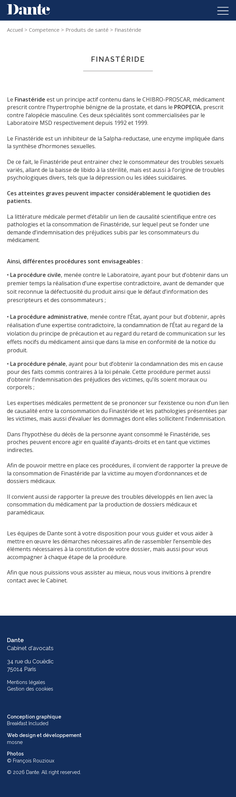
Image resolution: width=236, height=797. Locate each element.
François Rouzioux (33, 761)
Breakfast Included (27, 723)
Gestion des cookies (30, 689)
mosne (15, 742)
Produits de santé (87, 29)
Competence (44, 29)
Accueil (15, 29)
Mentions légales (26, 682)
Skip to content (27, 8)
